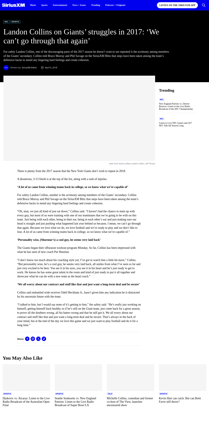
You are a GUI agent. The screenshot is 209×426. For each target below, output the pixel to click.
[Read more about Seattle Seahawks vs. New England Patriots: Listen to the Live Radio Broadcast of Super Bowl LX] (78, 402)
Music (33, 5)
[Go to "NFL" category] (161, 99)
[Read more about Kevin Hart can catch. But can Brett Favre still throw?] (182, 402)
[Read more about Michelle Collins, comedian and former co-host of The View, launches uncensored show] (130, 402)
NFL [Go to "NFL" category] (6, 22)
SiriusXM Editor (29, 67)
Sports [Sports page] (44, 5)
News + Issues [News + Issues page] (79, 5)
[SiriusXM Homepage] (13, 5)
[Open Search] (204, 5)
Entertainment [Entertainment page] (60, 5)
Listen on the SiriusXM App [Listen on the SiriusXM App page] (177, 5)
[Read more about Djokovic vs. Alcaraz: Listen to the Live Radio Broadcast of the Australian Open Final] (26, 402)
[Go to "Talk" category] (110, 394)
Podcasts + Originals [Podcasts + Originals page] (115, 5)
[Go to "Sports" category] (7, 394)
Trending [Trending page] (95, 5)
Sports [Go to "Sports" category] (15, 22)
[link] (27, 338)
